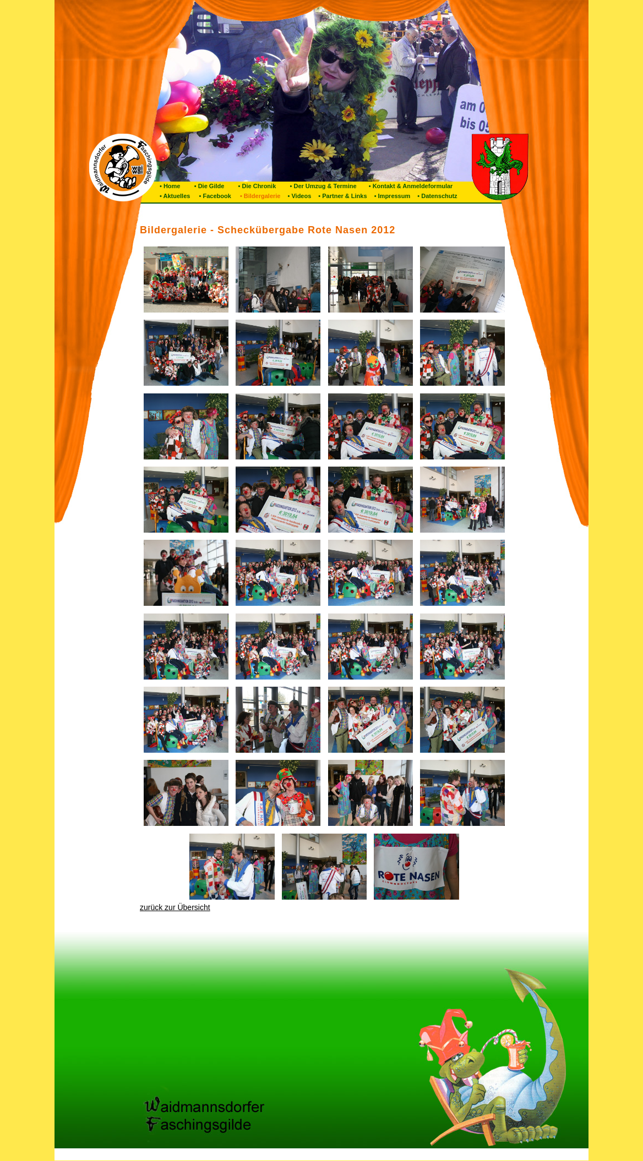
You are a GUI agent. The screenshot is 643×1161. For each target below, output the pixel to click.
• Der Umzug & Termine (318, 186)
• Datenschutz (436, 196)
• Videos (298, 196)
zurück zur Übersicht (175, 907)
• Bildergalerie (259, 196)
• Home (170, 186)
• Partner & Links (342, 196)
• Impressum (392, 196)
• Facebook (213, 196)
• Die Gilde (205, 186)
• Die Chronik (253, 186)
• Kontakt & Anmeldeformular (407, 186)
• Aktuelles (175, 196)
